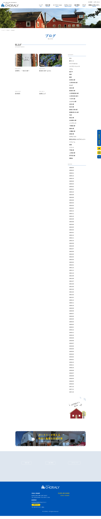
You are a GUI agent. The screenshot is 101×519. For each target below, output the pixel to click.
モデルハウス (68, 5)
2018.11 (71, 366)
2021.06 (71, 284)
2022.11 (71, 238)
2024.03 (71, 206)
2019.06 (71, 347)
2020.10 (71, 306)
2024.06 (71, 200)
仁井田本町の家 (73, 82)
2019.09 (71, 339)
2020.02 (71, 325)
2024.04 (71, 203)
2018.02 (71, 385)
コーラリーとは (57, 5)
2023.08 (71, 222)
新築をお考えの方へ (94, 5)
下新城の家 (72, 126)
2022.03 (71, 260)
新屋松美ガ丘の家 (74, 112)
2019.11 (71, 333)
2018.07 (71, 374)
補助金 (71, 158)
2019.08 (71, 341)
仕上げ (71, 85)
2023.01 (71, 233)
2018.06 (71, 377)
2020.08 (71, 312)
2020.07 (71, 314)
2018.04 (71, 379)
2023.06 (71, 225)
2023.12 (71, 211)
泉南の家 (71, 134)
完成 (70, 115)
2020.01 (71, 328)
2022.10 (71, 241)
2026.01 (71, 173)
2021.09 (71, 276)
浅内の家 (71, 88)
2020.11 (71, 303)
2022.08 (71, 246)
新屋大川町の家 (73, 109)
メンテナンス (72, 123)
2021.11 (71, 271)
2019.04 (71, 352)
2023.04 (71, 230)
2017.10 (71, 393)
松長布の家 (72, 80)
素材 (70, 74)
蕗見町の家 (72, 90)
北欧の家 (47, 5)
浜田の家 (71, 104)
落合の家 (71, 118)
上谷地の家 (72, 153)
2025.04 (71, 184)
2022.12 (71, 236)
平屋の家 (71, 150)
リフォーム (72, 142)
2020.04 (71, 322)
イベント (71, 147)
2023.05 (71, 227)
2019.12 (71, 331)
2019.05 (71, 350)
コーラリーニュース (74, 66)
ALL (70, 58)
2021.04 (71, 290)
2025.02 (71, 187)
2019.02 (71, 358)
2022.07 (71, 249)
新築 (70, 145)
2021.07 (71, 282)
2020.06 (71, 317)
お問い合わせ (97, 2)
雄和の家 (71, 128)
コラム (71, 69)
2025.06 (71, 181)
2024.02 (71, 208)
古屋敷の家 (72, 131)
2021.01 (71, 298)
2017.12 (71, 388)
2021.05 (71, 287)
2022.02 (71, 263)
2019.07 (71, 344)
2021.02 (71, 295)
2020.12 (71, 301)
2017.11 (71, 390)
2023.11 (71, 214)
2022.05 (71, 255)
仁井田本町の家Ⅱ (74, 96)
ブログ (84, 5)
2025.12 (71, 176)
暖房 (70, 77)
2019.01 (71, 360)
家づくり (71, 61)
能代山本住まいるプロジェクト (77, 139)
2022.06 (71, 252)
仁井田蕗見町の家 (74, 93)
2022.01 (71, 265)
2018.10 (71, 369)
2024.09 (71, 195)
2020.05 (71, 320)
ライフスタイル (73, 63)
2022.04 (71, 257)
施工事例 (76, 5)
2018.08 (71, 371)
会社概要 (90, 2)
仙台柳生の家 (72, 120)
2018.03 (71, 382)
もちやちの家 (72, 101)
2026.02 (71, 170)
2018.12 (71, 363)
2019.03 (71, 355)
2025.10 (71, 179)
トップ (41, 5)
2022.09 (71, 244)
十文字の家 (72, 99)
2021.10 (71, 274)
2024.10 (71, 192)
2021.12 (71, 268)
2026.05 (71, 168)
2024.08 (71, 198)
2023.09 (71, 219)
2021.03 (71, 293)
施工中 (71, 71)
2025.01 (71, 189)
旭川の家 (71, 107)
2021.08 (71, 279)
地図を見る (35, 507)
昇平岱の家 (72, 156)
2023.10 (71, 217)
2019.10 (71, 336)
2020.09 (71, 309)
